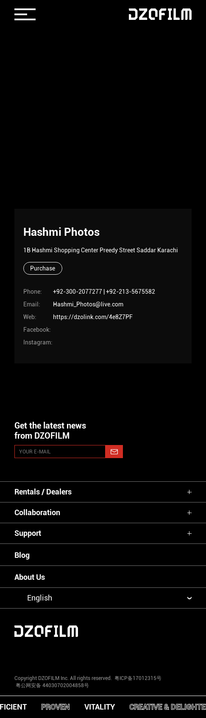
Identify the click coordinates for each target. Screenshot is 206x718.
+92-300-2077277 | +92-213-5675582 (104, 291)
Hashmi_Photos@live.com (88, 304)
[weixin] (140, 653)
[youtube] (66, 653)
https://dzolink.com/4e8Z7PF (93, 317)
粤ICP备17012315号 (137, 678)
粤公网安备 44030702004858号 (51, 685)
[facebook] (103, 653)
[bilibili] (176, 653)
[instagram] (29, 653)
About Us (29, 577)
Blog (22, 555)
